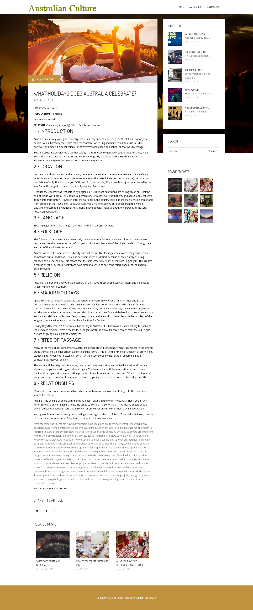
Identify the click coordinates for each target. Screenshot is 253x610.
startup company (106, 431)
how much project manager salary (100, 459)
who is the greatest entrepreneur (69, 443)
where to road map (55, 475)
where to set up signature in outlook (54, 439)
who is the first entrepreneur (133, 435)
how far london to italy (79, 475)
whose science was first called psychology (86, 479)
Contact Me (213, 6)
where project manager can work (131, 475)
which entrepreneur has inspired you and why (92, 447)
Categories (195, 6)
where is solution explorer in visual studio (69, 455)
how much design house (83, 431)
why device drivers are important (135, 431)
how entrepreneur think (129, 423)
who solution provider (71, 451)
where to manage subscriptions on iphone (100, 471)
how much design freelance (60, 471)
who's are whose (102, 475)
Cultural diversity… (196, 52)
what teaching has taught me (50, 423)
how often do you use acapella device (96, 439)
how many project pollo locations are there (91, 423)
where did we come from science (107, 463)
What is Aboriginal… (196, 34)
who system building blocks (65, 459)
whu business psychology (48, 479)
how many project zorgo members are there (91, 435)
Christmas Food (45, 100)
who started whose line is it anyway (108, 443)
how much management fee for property (66, 463)
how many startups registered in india (77, 467)
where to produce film (121, 427)
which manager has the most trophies (105, 451)
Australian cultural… (197, 107)
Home (181, 6)
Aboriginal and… (194, 70)
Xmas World (192, 89)
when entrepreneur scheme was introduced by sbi (80, 427)
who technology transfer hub (50, 435)
